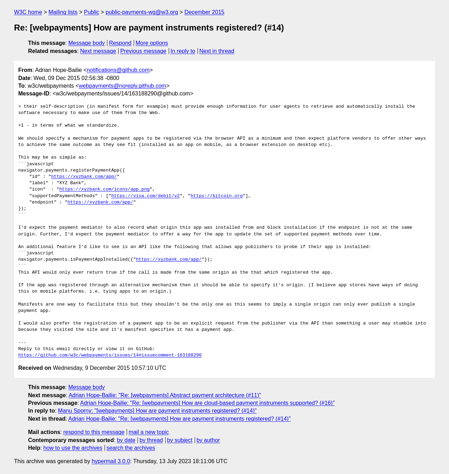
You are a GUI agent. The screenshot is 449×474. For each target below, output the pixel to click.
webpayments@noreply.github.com (122, 86)
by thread (151, 440)
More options (152, 43)
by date (126, 440)
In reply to (182, 51)
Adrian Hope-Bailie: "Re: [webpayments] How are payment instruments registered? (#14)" (179, 419)
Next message (98, 51)
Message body (86, 43)
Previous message (143, 51)
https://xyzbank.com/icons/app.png (104, 189)
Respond (120, 43)
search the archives (131, 448)
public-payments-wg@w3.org (142, 12)
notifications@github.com (118, 70)
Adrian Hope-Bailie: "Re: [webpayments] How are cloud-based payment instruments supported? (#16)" (207, 403)
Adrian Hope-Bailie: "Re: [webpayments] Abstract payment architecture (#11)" (165, 395)
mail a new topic (149, 432)
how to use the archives (72, 448)
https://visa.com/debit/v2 (145, 196)
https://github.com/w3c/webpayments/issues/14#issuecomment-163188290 (110, 355)
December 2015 (204, 12)
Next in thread (216, 51)
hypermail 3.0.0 (111, 461)
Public (91, 12)
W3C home (28, 12)
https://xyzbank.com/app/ (84, 177)
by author (208, 440)
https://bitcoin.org (216, 196)
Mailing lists (63, 12)
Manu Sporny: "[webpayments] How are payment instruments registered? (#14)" (157, 411)
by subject (179, 440)
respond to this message (93, 432)
